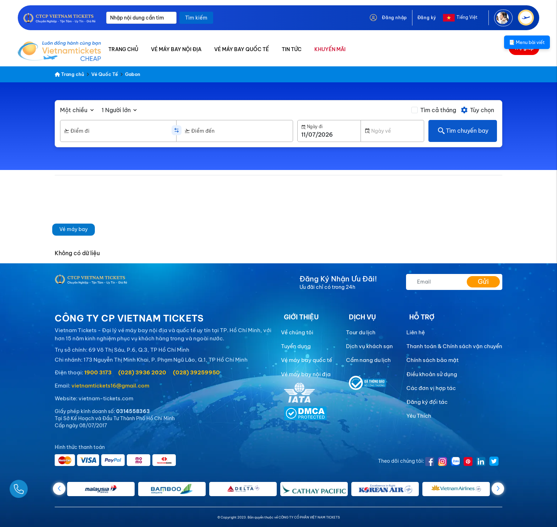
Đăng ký (426, 17)
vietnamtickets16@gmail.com (110, 385)
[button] (498, 488)
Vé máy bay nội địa (306, 374)
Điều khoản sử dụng (431, 374)
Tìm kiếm (196, 18)
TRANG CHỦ (123, 49)
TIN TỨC (292, 49)
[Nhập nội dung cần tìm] (141, 18)
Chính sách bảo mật (432, 360)
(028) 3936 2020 (142, 372)
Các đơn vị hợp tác (431, 388)
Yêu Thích (418, 415)
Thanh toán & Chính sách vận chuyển (454, 346)
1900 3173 (98, 372)
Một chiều (73, 110)
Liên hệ (415, 332)
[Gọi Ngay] (35, 486)
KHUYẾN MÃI (330, 49)
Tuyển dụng (296, 346)
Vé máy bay (73, 229)
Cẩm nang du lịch (368, 360)
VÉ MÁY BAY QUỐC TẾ (241, 49)
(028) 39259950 (196, 372)
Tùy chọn (477, 110)
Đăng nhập (394, 17)
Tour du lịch (360, 332)
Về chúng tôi (297, 332)
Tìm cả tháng (438, 110)
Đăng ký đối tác (427, 402)
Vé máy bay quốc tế (306, 360)
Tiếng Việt (466, 17)
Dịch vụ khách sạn (369, 346)
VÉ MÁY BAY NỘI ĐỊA (176, 49)
